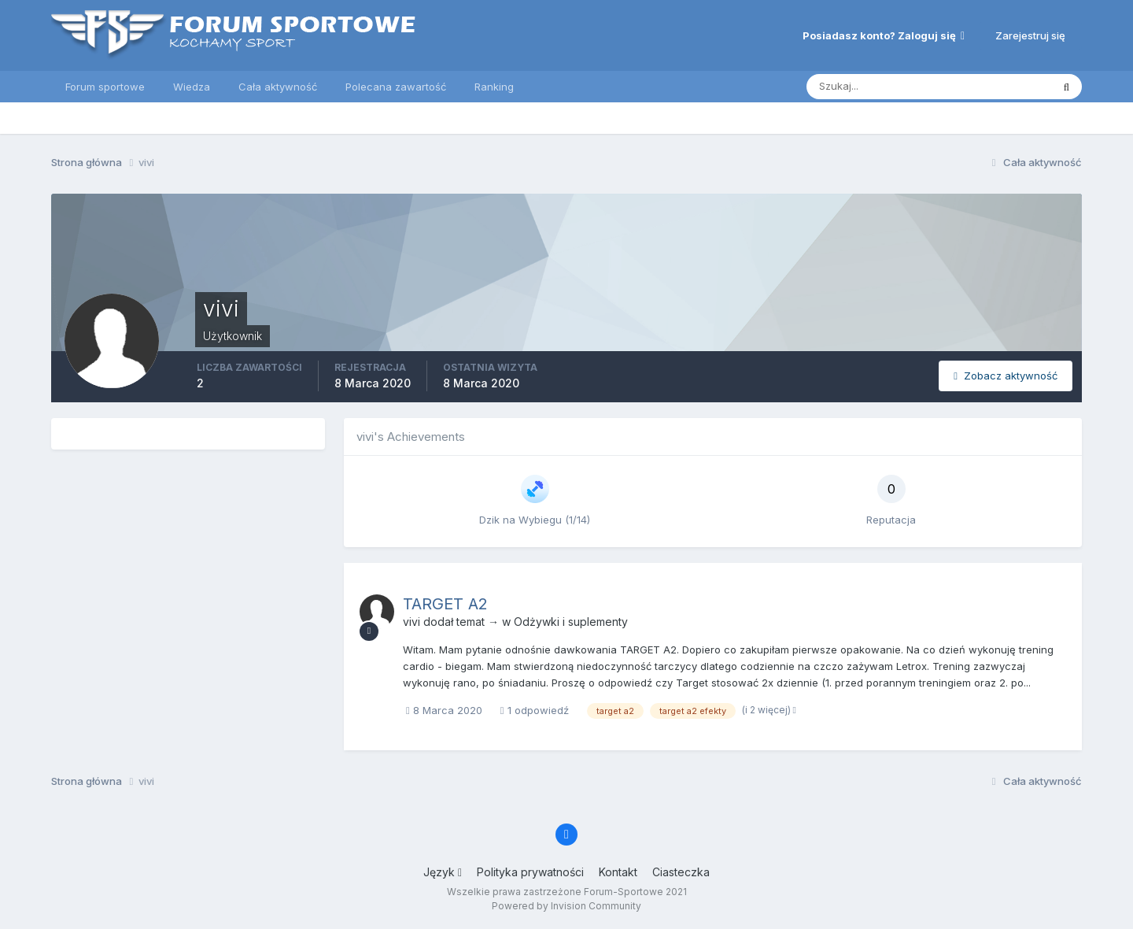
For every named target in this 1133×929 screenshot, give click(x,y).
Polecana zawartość (395, 86)
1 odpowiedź (534, 710)
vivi (411, 621)
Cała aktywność (277, 86)
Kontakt (618, 872)
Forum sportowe (105, 86)
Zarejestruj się (1030, 35)
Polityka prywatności (530, 872)
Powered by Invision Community (566, 906)
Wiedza (191, 86)
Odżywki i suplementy (571, 621)
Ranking (494, 86)
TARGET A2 (445, 603)
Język (442, 872)
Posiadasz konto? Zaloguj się (884, 35)
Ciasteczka (681, 872)
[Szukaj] (890, 86)
